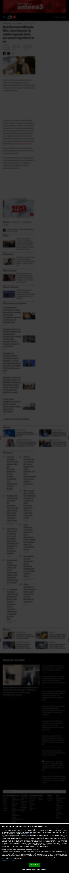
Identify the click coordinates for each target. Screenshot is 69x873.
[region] (34, 848)
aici (44, 841)
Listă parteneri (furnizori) (8, 860)
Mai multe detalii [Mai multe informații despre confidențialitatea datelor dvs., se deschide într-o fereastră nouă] (30, 833)
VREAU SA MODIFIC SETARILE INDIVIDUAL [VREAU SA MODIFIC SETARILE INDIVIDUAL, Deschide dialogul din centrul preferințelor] (34, 870)
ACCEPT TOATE (34, 864)
